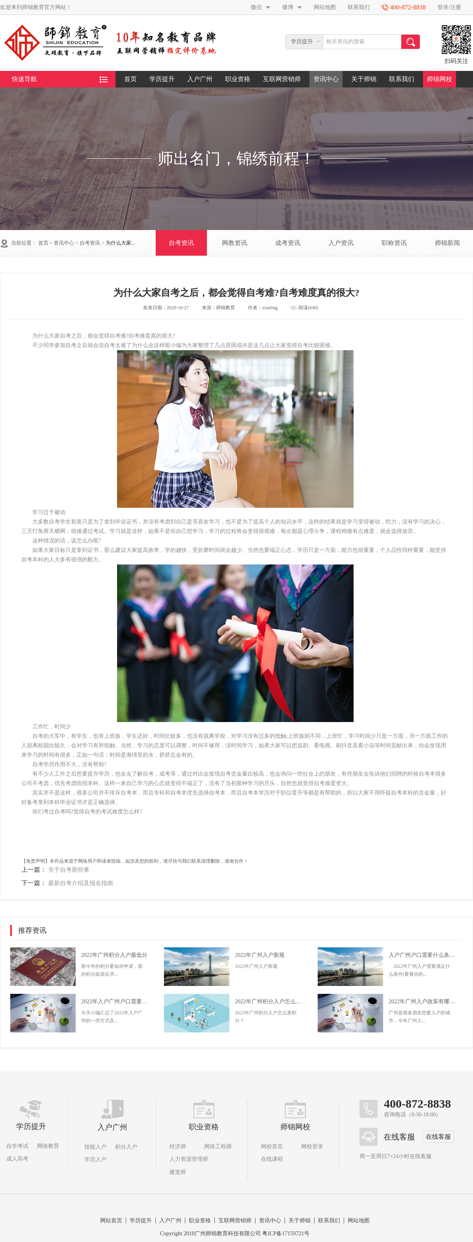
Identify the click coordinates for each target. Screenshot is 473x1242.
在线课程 (272, 1159)
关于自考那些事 (68, 870)
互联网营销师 (282, 79)
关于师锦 (363, 79)
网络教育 (48, 1146)
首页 (130, 79)
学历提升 (162, 79)
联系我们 (359, 7)
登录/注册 (449, 7)
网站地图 (325, 7)
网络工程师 (218, 1146)
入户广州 (199, 79)
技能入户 (95, 1147)
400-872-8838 (417, 1104)
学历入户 (95, 1159)
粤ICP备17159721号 (285, 1233)
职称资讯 (394, 242)
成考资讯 (287, 242)
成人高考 (17, 1159)
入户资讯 (341, 242)
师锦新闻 (447, 242)
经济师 (177, 1146)
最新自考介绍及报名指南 (80, 883)
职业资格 (237, 79)
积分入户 (126, 1147)
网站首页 (111, 1220)
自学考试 (17, 1146)
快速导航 (60, 79)
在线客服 (438, 1136)
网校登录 (312, 1146)
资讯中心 (326, 79)
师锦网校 (439, 79)
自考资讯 (90, 243)
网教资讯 (234, 242)
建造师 (177, 1172)
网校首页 (272, 1146)
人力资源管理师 (188, 1159)
